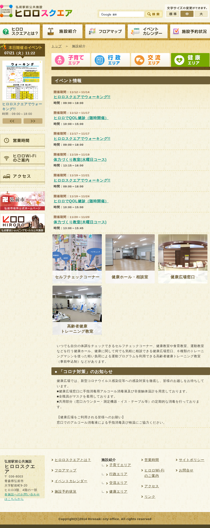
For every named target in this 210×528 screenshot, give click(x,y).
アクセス (151, 486)
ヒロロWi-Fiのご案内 (154, 473)
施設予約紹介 (190, 31)
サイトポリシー (191, 460)
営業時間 (151, 460)
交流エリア (150, 61)
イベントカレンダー (148, 31)
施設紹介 (62, 31)
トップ (56, 46)
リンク (149, 496)
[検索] (121, 15)
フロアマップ (105, 31)
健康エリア (190, 61)
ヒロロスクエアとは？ (20, 31)
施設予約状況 (65, 491)
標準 (172, 14)
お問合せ (186, 470)
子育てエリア (70, 61)
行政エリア (110, 61)
